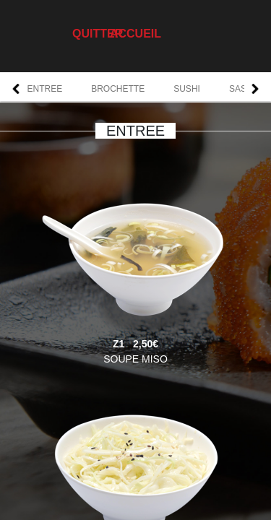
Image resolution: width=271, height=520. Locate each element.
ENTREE (45, 89)
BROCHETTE (118, 89)
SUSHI (186, 89)
